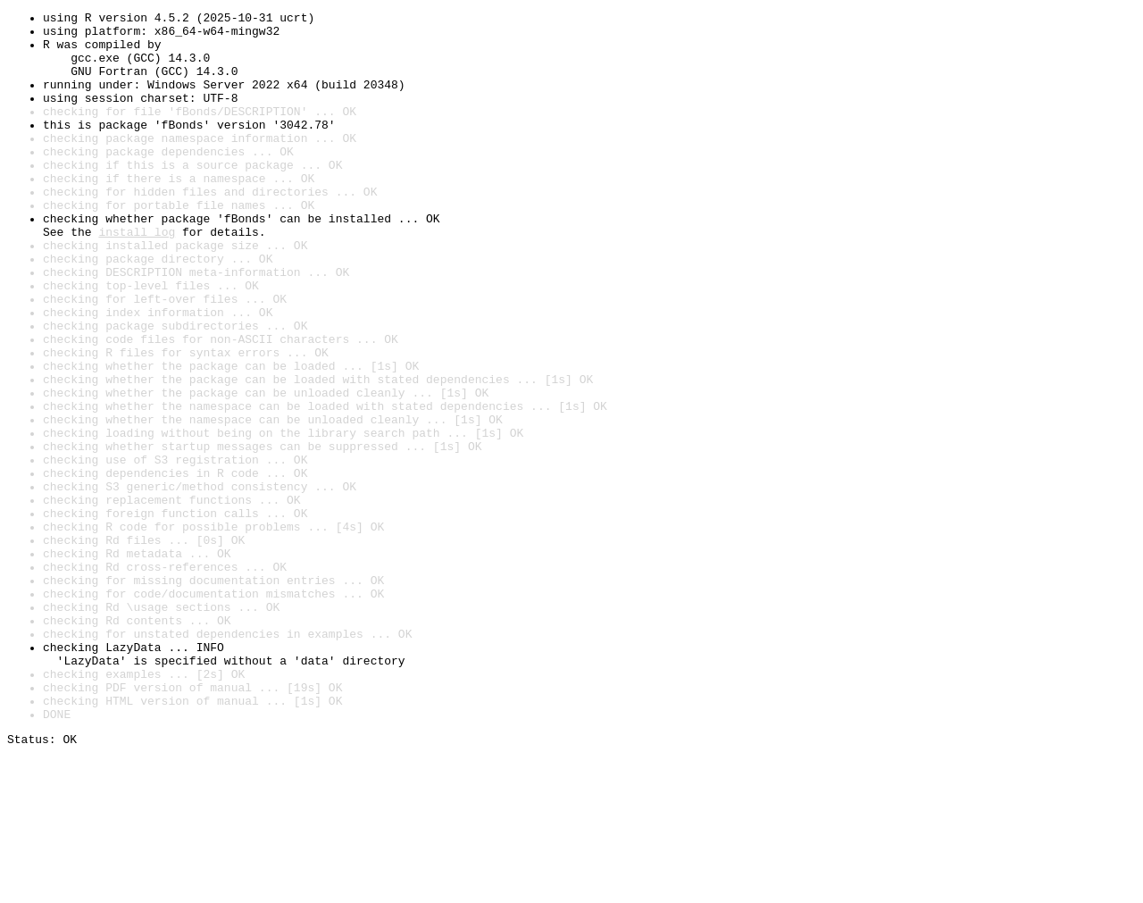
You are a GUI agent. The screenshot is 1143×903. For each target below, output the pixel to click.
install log (136, 277)
